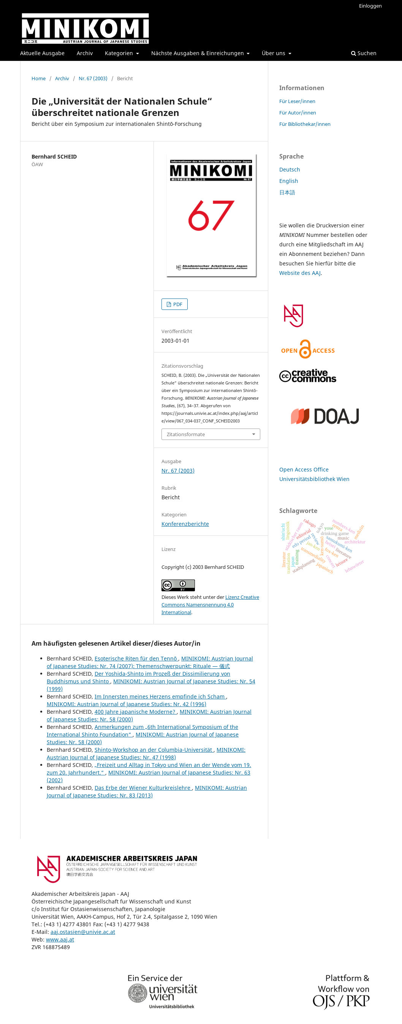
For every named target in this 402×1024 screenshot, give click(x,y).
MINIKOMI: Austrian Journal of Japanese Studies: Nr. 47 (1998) (146, 753)
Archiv (85, 53)
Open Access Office (304, 469)
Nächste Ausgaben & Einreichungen (198, 53)
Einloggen (370, 5)
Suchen (364, 53)
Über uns (274, 53)
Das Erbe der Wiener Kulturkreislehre (143, 787)
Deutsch (289, 169)
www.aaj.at (60, 939)
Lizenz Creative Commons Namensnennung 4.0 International (210, 605)
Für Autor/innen (297, 112)
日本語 (287, 192)
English (288, 180)
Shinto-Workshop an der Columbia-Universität (154, 749)
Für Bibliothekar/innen (305, 124)
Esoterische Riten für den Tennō (136, 658)
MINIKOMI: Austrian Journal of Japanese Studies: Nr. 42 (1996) (126, 704)
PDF (177, 304)
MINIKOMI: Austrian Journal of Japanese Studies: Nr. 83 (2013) (147, 791)
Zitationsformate (186, 434)
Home (39, 78)
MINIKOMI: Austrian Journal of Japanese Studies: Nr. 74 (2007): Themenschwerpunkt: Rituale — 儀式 (150, 662)
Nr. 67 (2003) (93, 78)
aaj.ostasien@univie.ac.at (83, 931)
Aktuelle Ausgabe (42, 53)
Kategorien (120, 53)
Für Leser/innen (297, 101)
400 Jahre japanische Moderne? (136, 711)
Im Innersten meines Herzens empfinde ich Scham (160, 696)
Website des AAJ (300, 272)
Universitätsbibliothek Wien (314, 479)
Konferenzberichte (185, 523)
